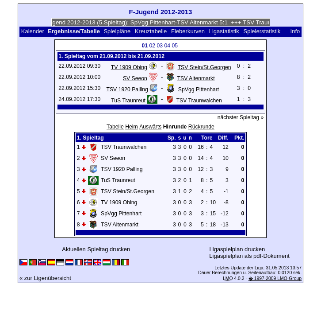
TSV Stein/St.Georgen (204, 67)
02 (152, 46)
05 (175, 46)
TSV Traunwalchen (199, 100)
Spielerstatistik (262, 31)
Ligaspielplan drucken (237, 249)
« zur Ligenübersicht (45, 278)
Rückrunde (201, 127)
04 (167, 46)
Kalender (32, 31)
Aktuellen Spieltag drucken (96, 249)
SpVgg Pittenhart (198, 89)
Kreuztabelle (151, 31)
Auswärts (150, 127)
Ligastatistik (224, 31)
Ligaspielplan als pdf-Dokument (249, 256)
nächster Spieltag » (241, 117)
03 (160, 46)
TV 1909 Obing (129, 67)
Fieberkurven (188, 31)
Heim (131, 127)
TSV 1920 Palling (127, 89)
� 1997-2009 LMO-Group (275, 278)
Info (295, 31)
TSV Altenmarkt (196, 78)
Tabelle (115, 127)
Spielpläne (116, 31)
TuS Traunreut (128, 100)
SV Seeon (135, 78)
